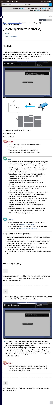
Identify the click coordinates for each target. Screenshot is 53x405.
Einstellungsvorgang (11, 36)
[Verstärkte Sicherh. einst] (26, 224)
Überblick (7, 33)
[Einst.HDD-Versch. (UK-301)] (28, 228)
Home (4, 23)
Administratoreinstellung (15, 23)
